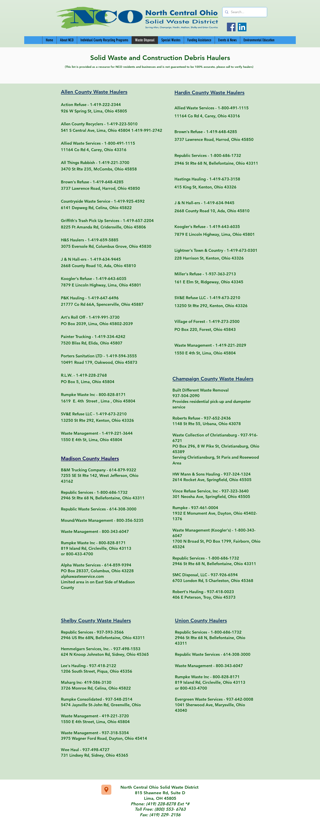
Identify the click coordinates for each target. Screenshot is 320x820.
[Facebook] (231, 27)
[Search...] (244, 12)
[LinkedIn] (242, 27)
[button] (104, 40)
